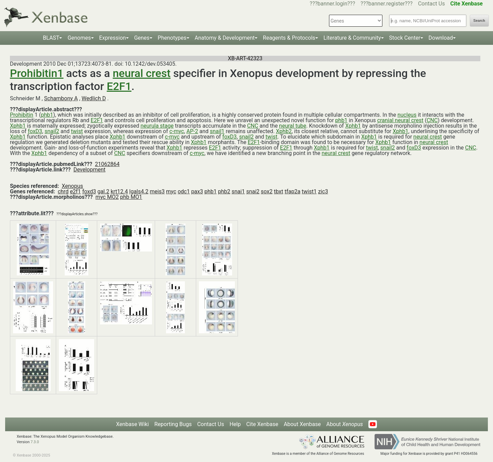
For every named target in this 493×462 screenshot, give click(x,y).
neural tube (292, 126)
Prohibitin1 (36, 73)
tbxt (278, 191)
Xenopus (72, 186)
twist (77, 131)
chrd (63, 191)
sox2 (267, 191)
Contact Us (431, 3)
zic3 (323, 191)
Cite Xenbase (262, 424)
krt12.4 (119, 191)
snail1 (217, 131)
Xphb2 (284, 131)
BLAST (51, 38)
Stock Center (404, 38)
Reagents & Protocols (289, 38)
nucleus (406, 115)
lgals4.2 (139, 191)
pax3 (197, 191)
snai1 (238, 191)
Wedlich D (93, 98)
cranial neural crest (400, 120)
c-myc (176, 131)
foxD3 (35, 131)
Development (89, 169)
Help (235, 424)
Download (441, 38)
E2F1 (119, 86)
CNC (432, 120)
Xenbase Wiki (132, 424)
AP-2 (192, 131)
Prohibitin (21, 115)
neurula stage (157, 126)
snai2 (253, 191)
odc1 (184, 191)
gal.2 (103, 191)
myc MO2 (107, 197)
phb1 (47, 115)
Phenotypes (172, 38)
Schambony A (61, 98)
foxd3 (89, 191)
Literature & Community (352, 38)
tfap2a (292, 191)
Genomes (79, 38)
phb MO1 (131, 197)
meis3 (157, 191)
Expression (112, 38)
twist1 (309, 191)
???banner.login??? (332, 3)
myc (171, 191)
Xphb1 (18, 126)
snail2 (52, 131)
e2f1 (75, 191)
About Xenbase (302, 424)
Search (479, 20)
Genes (142, 38)
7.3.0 (34, 442)
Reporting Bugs (173, 424)
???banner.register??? (387, 3)
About (344, 424)
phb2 (224, 191)
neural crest (141, 73)
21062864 (107, 164)
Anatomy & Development (225, 38)
